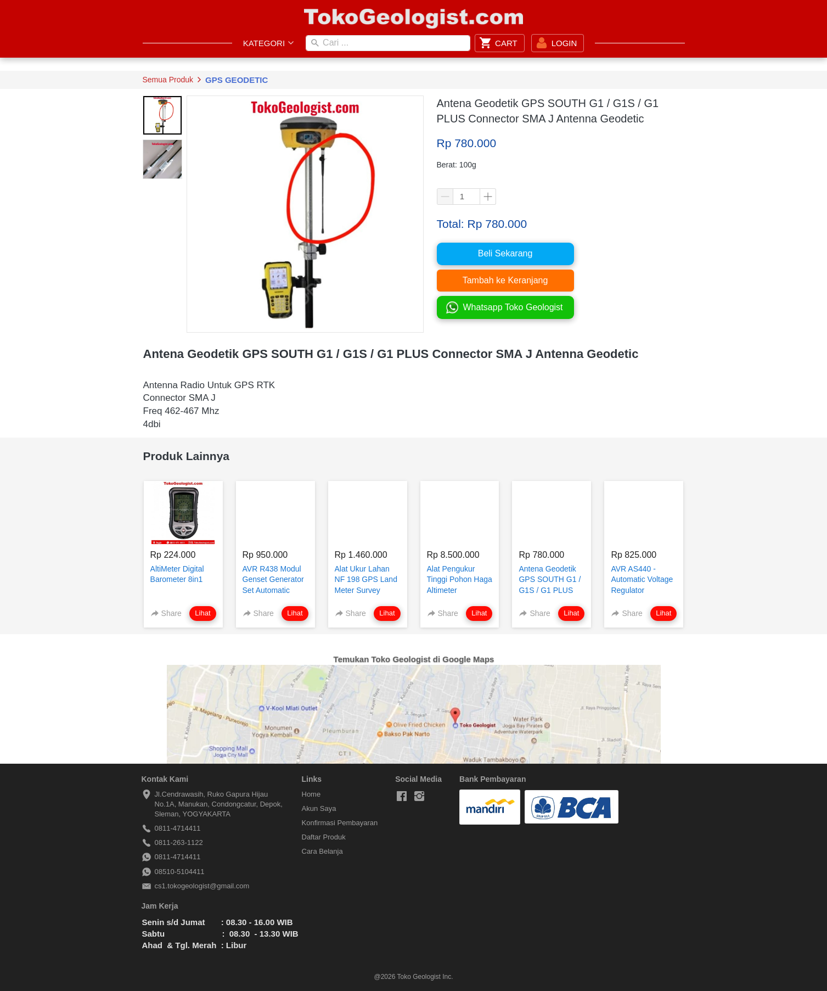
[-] (401, 797)
